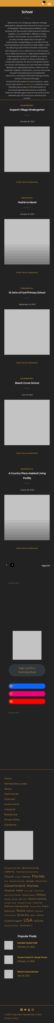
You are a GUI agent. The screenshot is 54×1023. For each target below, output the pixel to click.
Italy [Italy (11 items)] (31, 891)
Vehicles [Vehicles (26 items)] (38, 920)
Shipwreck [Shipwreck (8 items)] (39, 911)
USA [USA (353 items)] (28, 920)
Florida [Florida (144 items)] (38, 876)
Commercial (27, 288)
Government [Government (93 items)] (14, 886)
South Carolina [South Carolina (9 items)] (10, 915)
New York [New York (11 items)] (23, 899)
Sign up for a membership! (27, 670)
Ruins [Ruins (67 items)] (21, 910)
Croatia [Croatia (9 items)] (18, 877)
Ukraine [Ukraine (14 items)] (40, 915)
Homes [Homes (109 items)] (32, 886)
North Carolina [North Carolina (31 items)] (37, 898)
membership (29, 84)
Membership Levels (15, 783)
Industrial (27, 198)
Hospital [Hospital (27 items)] (9, 890)
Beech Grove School (27, 383)
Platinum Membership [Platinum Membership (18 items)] (16, 906)
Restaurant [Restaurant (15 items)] (9, 911)
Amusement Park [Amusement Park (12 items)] (12, 868)
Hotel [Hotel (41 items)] (19, 890)
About (8, 789)
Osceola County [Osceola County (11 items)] (24, 903)
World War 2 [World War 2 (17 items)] (26, 925)
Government (27, 105)
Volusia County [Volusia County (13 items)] (11, 925)
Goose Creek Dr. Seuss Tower (32, 957)
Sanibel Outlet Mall (27, 943)
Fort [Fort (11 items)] (6, 881)
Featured (9, 799)
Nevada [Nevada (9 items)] (14, 899)
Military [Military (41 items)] (41, 894)
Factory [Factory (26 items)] (26, 876)
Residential (27, 469)
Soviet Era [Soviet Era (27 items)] (23, 915)
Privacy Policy (12, 819)
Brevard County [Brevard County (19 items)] (30, 868)
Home (8, 778)
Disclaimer (10, 824)
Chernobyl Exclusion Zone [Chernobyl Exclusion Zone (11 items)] (27, 872)
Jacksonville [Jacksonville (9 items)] (38, 891)
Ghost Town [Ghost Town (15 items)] (41, 881)
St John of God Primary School (27, 292)
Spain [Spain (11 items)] (32, 915)
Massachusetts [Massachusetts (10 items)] (28, 895)
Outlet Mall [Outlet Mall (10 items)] (37, 903)
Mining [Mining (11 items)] (7, 899)
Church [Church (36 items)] (9, 876)
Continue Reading (27, 182)
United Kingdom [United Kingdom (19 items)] (13, 921)
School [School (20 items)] (29, 911)
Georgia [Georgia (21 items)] (30, 881)
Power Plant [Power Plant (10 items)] (35, 906)
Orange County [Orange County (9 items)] (10, 903)
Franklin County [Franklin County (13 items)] (16, 881)
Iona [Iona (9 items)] (26, 891)
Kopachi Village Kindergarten (27, 109)
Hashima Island (27, 202)
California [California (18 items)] (9, 871)
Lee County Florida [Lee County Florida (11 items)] (12, 895)
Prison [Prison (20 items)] (45, 906)
